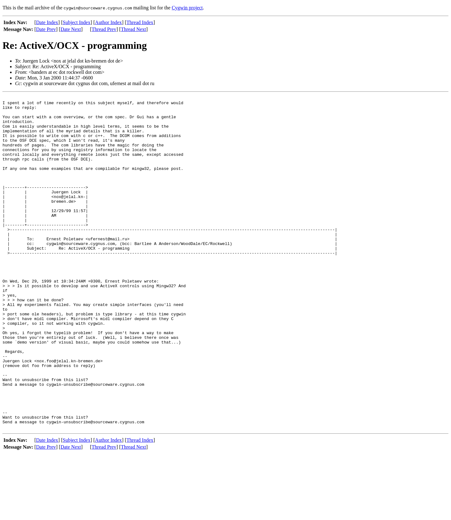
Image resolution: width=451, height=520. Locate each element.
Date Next (70, 29)
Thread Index (140, 22)
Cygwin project (187, 7)
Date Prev (46, 29)
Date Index (47, 22)
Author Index (108, 22)
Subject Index (76, 22)
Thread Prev (104, 29)
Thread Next (133, 29)
